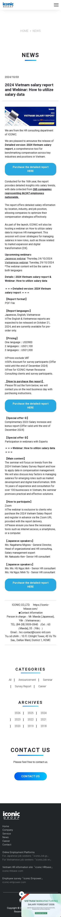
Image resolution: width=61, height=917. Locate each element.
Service (6, 833)
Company (7, 829)
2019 (31, 726)
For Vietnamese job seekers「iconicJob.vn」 (27, 859)
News (5, 837)
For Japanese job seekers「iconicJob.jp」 (26, 855)
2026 (17, 713)
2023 (17, 719)
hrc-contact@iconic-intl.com (35, 632)
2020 (17, 726)
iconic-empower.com (14, 882)
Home (24, 31)
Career (6, 841)
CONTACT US (30, 776)
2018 (44, 726)
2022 (31, 719)
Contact (6, 844)
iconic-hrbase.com (12, 870)
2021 (44, 719)
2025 (31, 713)
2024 (44, 713)
